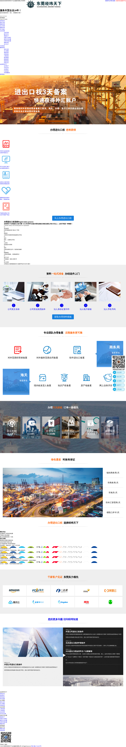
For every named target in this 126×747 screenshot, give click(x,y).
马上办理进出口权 (63, 218)
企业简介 (6, 69)
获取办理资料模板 (63, 317)
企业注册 (2, 31)
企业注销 (6, 32)
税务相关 (6, 59)
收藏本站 (107, 0)
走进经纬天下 (3, 64)
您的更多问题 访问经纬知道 (63, 619)
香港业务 (6, 52)
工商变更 (2, 710)
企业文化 (6, 67)
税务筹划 (6, 61)
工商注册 (2, 708)
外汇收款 (2, 29)
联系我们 (2, 74)
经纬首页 (2, 21)
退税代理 (2, 24)
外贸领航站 (7, 72)
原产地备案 (86, 385)
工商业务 (6, 56)
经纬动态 (2, 697)
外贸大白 (6, 62)
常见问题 (2, 698)
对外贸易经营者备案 (17, 357)
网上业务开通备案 (108, 385)
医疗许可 (6, 34)
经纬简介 (2, 695)
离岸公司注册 (7, 39)
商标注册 (2, 728)
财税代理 (2, 27)
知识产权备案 (64, 385)
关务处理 (2, 705)
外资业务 (6, 54)
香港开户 (6, 36)
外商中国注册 (7, 41)
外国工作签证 (7, 37)
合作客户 (6, 66)
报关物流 (6, 57)
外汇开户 (6, 44)
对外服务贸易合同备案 (47, 357)
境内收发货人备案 (42, 385)
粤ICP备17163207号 (36, 746)
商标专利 (6, 42)
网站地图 (112, 0)
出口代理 (2, 26)
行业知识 (2, 46)
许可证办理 (3, 713)
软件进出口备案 (77, 357)
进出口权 (2, 22)
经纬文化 (2, 693)
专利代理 (2, 730)
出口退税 (6, 51)
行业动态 (6, 71)
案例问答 (2, 47)
